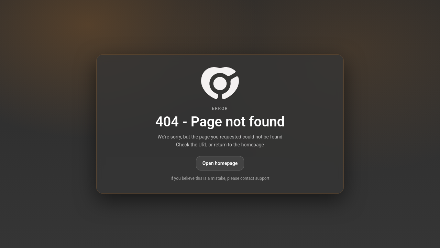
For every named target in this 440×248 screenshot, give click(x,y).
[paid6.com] (220, 83)
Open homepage (220, 163)
